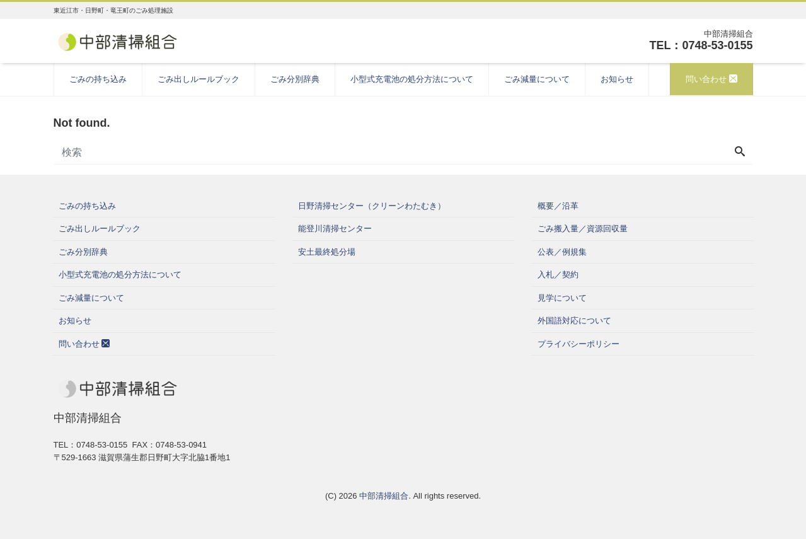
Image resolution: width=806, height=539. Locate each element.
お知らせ (617, 79)
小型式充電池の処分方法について (411, 79)
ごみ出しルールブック (198, 79)
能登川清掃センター (335, 228)
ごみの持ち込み (98, 79)
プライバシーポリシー (578, 344)
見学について (562, 298)
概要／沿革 (558, 206)
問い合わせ (711, 79)
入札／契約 (558, 274)
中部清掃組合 (383, 496)
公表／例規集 (562, 252)
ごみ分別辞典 (295, 79)
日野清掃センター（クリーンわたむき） (372, 206)
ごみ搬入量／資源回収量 (583, 228)
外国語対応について (574, 320)
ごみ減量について (537, 79)
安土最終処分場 (326, 252)
